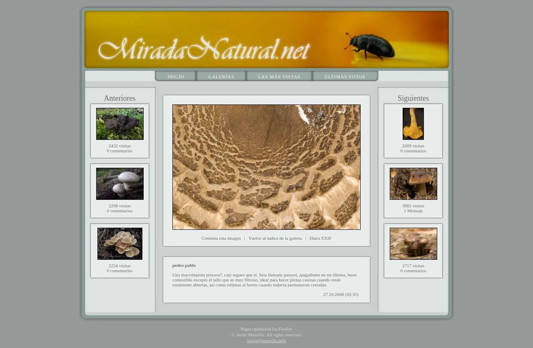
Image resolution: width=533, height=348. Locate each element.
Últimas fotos (344, 76)
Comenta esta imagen (221, 238)
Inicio (176, 76)
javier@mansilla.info (266, 340)
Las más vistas (279, 76)
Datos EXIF (320, 238)
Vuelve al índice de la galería (275, 238)
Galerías (221, 76)
